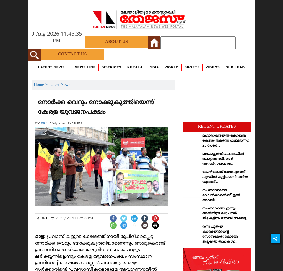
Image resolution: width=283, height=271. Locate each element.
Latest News (51, 67)
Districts (111, 67)
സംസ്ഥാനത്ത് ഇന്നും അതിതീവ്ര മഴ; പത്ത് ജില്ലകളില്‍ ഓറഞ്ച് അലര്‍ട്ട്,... (225, 214)
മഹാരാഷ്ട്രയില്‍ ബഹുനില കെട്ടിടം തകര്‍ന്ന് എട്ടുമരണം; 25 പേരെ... (225, 141)
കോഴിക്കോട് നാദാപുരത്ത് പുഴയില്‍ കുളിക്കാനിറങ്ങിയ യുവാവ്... (225, 177)
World (172, 67)
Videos (213, 67)
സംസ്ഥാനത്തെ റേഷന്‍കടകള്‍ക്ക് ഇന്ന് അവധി (221, 195)
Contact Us (72, 54)
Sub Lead (235, 67)
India (154, 67)
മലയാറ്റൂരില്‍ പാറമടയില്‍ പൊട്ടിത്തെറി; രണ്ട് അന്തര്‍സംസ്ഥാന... (223, 159)
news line (85, 67)
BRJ (44, 124)
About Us (116, 42)
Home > (41, 84)
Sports (192, 67)
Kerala (135, 67)
